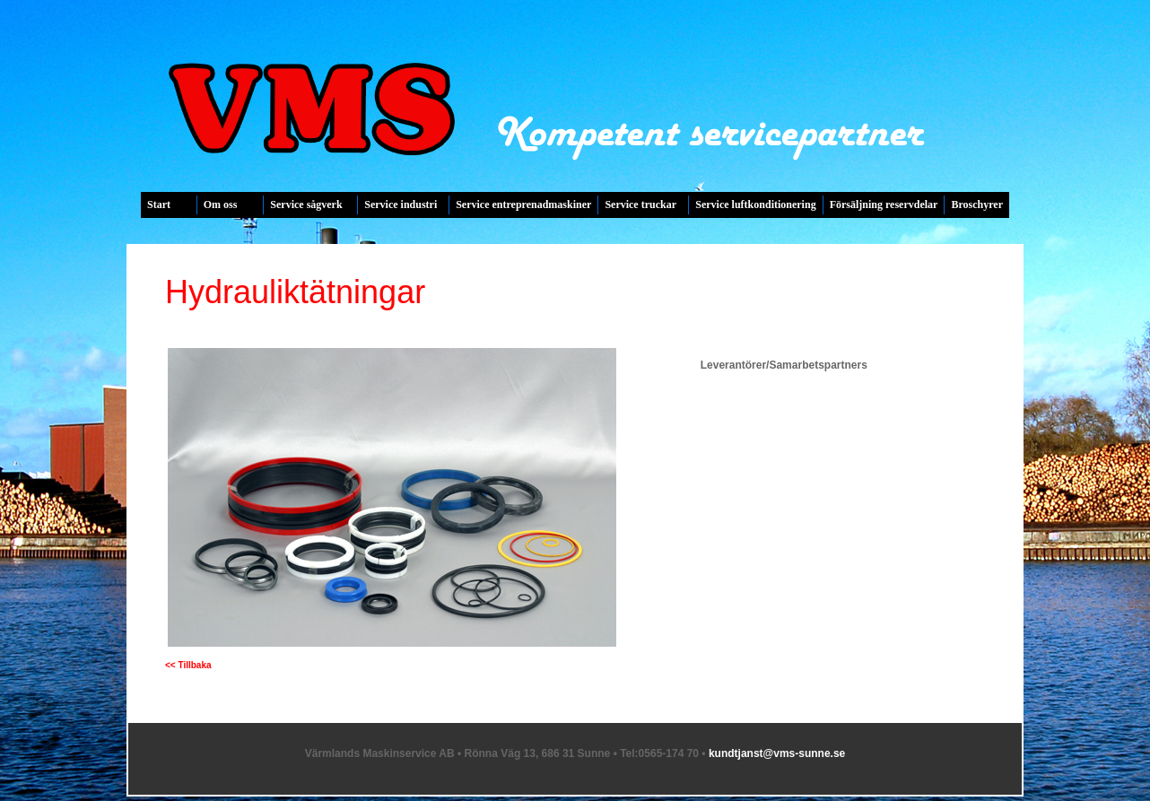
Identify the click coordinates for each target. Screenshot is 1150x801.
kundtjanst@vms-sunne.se (777, 753)
